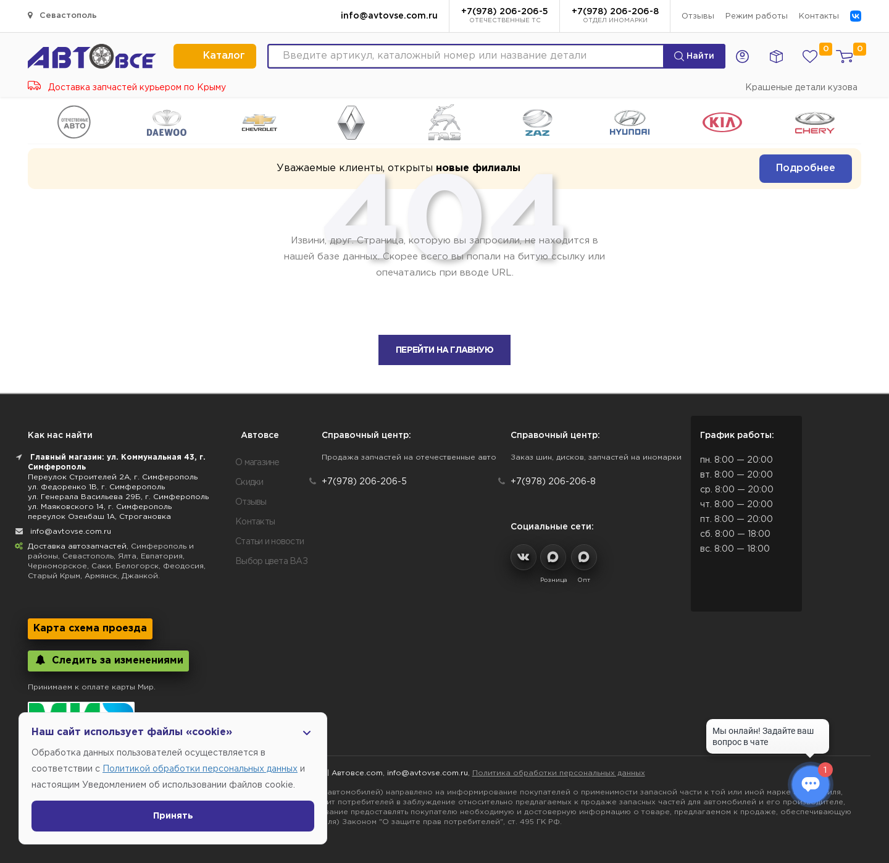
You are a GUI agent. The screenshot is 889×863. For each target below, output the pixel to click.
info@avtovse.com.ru (389, 16)
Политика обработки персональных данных (558, 773)
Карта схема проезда (90, 628)
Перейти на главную (444, 350)
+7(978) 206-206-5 (504, 16)
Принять (173, 816)
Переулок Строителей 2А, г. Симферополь (113, 477)
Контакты (819, 16)
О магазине (257, 462)
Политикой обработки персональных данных (200, 769)
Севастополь (62, 15)
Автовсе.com (357, 773)
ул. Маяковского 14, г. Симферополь (100, 506)
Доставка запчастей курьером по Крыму (127, 87)
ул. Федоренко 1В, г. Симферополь (96, 487)
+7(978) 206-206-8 (615, 16)
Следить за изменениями (108, 660)
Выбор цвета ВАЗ (271, 561)
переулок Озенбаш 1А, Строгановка (99, 516)
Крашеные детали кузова (801, 87)
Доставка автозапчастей (77, 546)
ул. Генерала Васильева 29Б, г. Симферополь (118, 497)
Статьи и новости (269, 541)
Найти (694, 56)
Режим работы (756, 16)
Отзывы (698, 16)
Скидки (249, 482)
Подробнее (805, 168)
